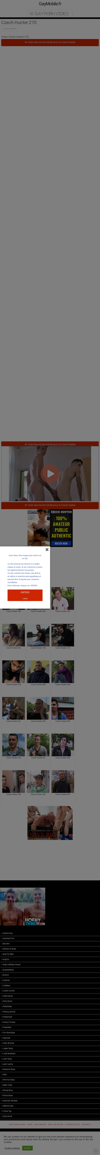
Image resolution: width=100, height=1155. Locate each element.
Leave (25, 598)
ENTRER (25, 592)
